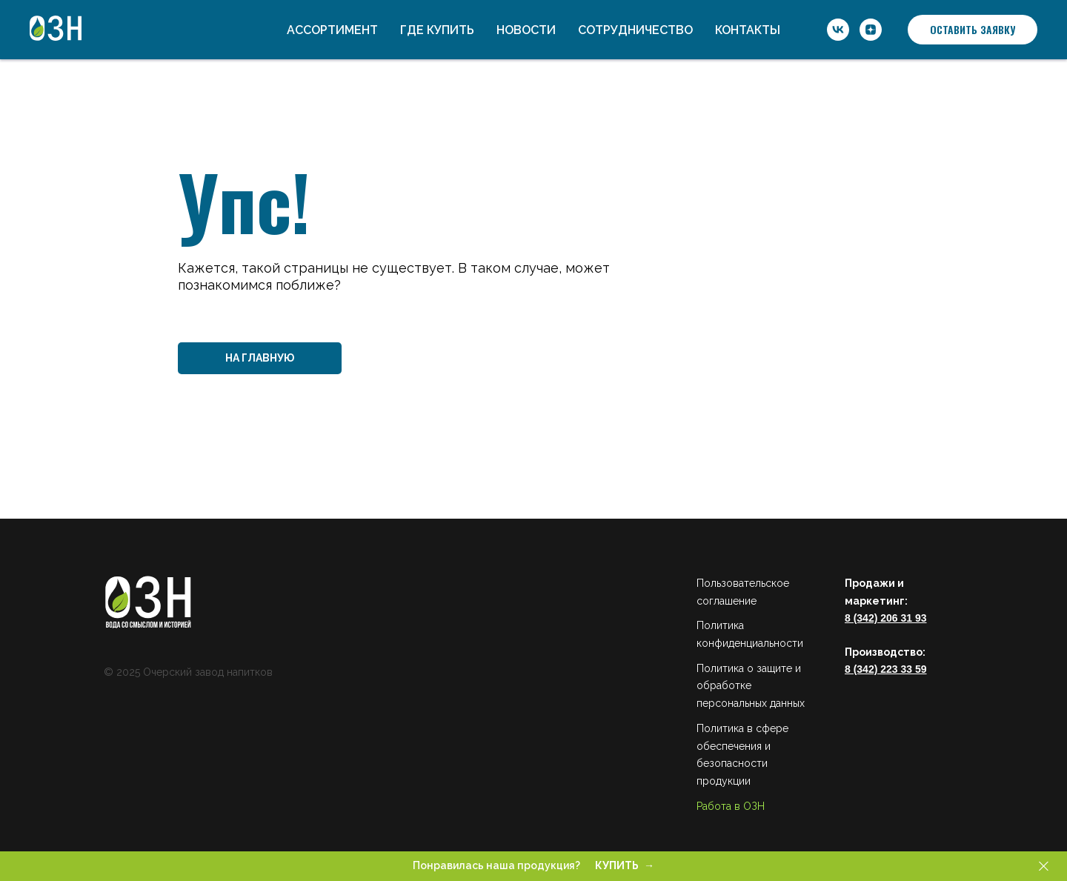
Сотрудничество (635, 30)
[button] (972, 29)
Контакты (747, 30)
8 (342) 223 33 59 (886, 669)
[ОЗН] (838, 30)
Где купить (437, 30)
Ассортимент (332, 30)
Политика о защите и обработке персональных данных (751, 685)
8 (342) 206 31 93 (886, 618)
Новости (526, 30)
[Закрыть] (1043, 866)
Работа (714, 806)
